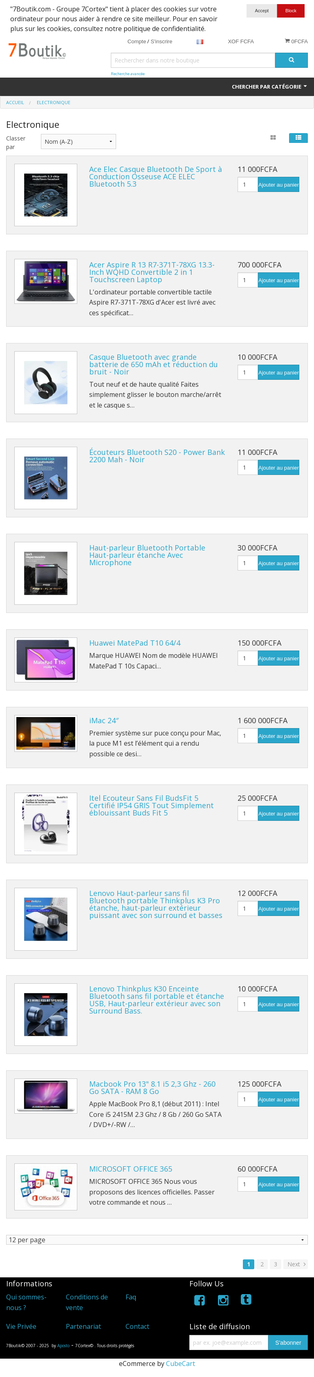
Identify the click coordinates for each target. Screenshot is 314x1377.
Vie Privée (21, 1326)
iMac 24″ (104, 720)
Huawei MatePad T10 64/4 (134, 643)
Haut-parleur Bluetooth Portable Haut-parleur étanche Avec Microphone (147, 555)
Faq (131, 1296)
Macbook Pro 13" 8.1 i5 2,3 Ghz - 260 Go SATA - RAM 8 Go (152, 1087)
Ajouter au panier (278, 185)
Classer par (15, 142)
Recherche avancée (128, 73)
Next (297, 1264)
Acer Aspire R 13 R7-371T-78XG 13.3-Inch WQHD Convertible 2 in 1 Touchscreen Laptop (152, 272)
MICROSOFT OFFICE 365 (130, 1169)
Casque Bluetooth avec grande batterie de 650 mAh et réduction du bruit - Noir (153, 364)
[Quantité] (248, 184)
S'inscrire (161, 41)
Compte (137, 41)
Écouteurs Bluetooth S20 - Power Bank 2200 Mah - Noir (157, 455)
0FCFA (296, 41)
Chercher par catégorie (270, 86)
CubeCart (180, 1363)
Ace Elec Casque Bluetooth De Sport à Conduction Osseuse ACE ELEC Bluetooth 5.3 (155, 176)
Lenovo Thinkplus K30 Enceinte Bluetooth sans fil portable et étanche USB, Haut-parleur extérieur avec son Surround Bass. (156, 1000)
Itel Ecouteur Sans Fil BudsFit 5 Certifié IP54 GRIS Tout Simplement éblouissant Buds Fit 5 (151, 805)
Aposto (63, 1345)
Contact (137, 1326)
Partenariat (83, 1326)
